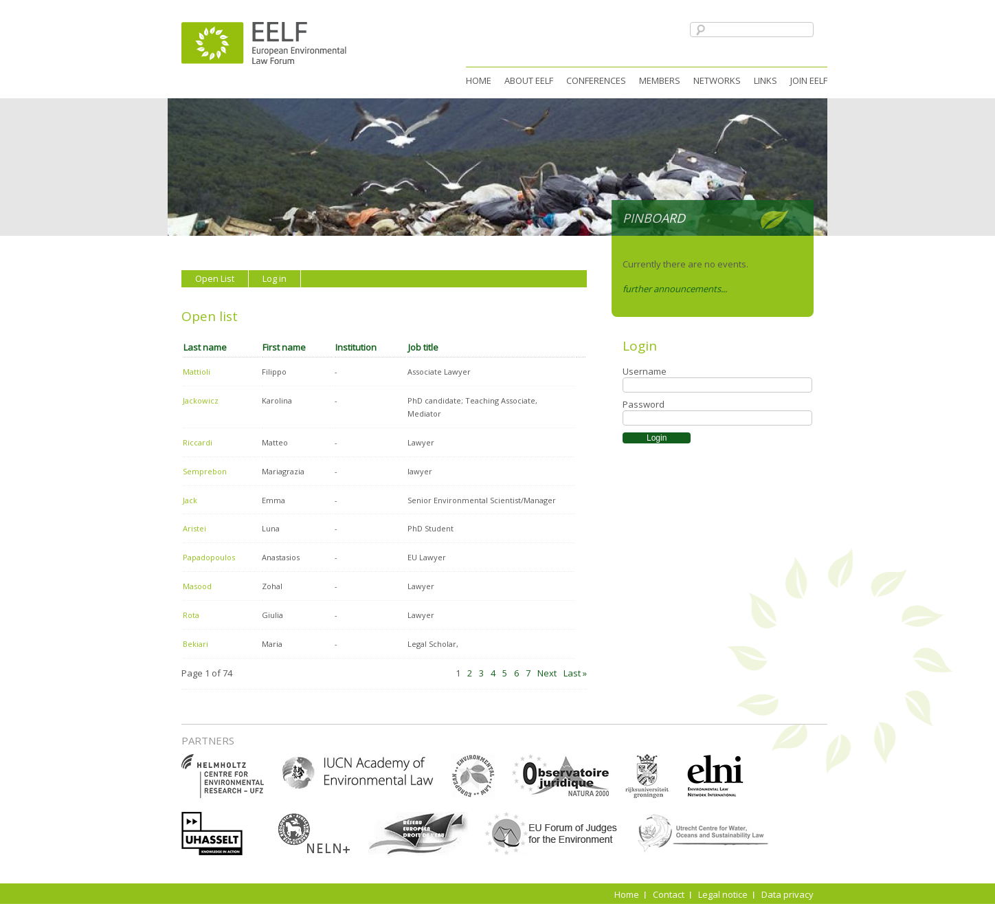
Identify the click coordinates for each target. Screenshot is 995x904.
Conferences (596, 80)
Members (659, 80)
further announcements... (675, 289)
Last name (205, 347)
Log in (274, 278)
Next (547, 673)
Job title (423, 347)
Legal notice (723, 894)
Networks (717, 80)
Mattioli (196, 371)
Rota (191, 615)
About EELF (528, 80)
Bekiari (195, 644)
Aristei (194, 528)
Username (645, 371)
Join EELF (808, 80)
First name (284, 347)
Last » (575, 673)
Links (765, 80)
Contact (668, 894)
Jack (190, 500)
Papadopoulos (209, 557)
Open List (214, 278)
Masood (197, 586)
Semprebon (205, 471)
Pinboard (654, 218)
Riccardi (197, 442)
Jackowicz (201, 400)
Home (478, 80)
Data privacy (787, 894)
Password (643, 404)
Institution (356, 347)
